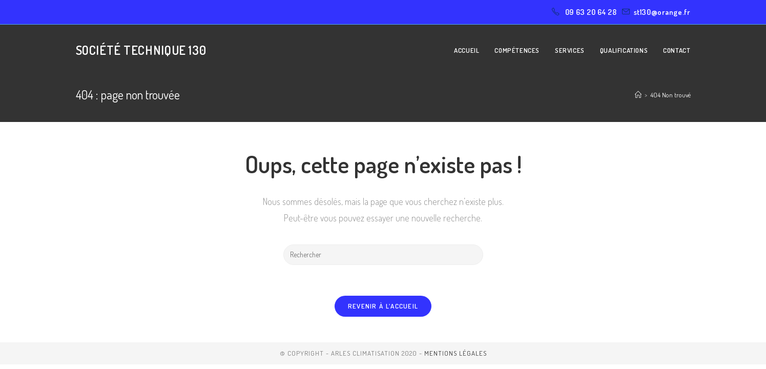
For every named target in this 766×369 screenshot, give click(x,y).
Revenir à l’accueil (383, 306)
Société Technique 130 (141, 50)
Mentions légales (455, 353)
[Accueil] (638, 95)
